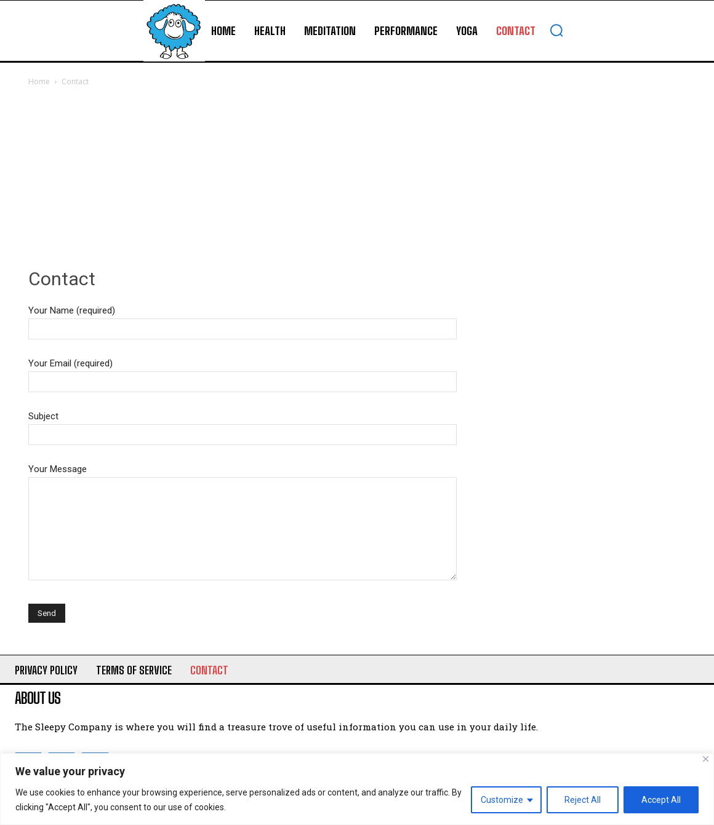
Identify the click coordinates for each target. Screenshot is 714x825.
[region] (357, 789)
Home (39, 81)
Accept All (661, 800)
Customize (502, 800)
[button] (556, 30)
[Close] (705, 759)
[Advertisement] (357, 181)
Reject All (582, 800)
